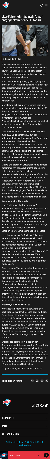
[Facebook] (42, 405)
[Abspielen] (46, 455)
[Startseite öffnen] (6, 5)
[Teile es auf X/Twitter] (37, 380)
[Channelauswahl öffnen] (41, 5)
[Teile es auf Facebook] (32, 380)
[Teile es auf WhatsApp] (46, 380)
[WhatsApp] (33, 405)
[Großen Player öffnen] (39, 455)
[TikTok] (46, 405)
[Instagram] (37, 405)
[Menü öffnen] (46, 5)
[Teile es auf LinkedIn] (42, 380)
